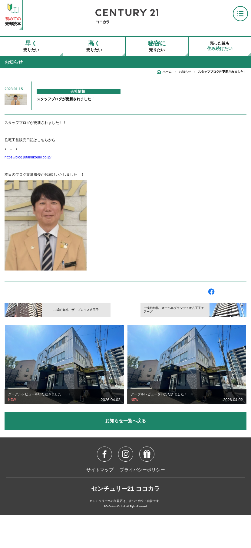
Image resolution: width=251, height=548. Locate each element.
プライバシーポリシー (142, 470)
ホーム (167, 71)
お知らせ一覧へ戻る (125, 420)
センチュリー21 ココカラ (125, 488)
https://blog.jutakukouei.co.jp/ (28, 157)
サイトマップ (100, 470)
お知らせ (185, 71)
